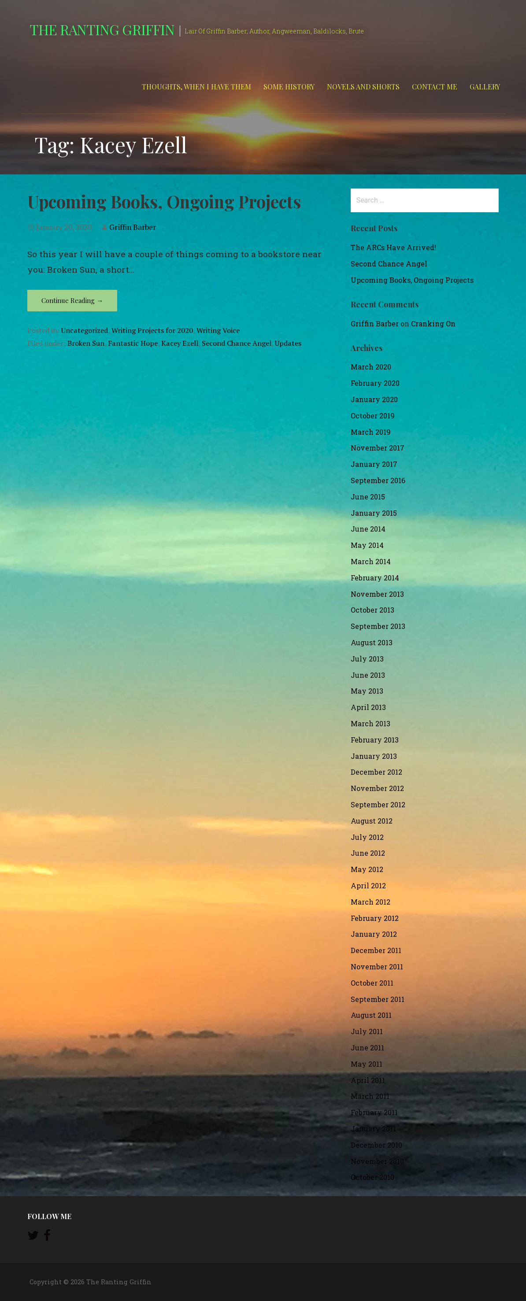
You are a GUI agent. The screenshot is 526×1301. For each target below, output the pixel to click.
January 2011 (373, 1128)
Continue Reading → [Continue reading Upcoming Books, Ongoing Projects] (72, 300)
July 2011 (367, 1031)
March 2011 (370, 1096)
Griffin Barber (132, 227)
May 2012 (367, 869)
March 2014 (371, 561)
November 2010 (377, 1161)
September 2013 (378, 626)
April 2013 (368, 707)
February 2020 (375, 383)
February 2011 (374, 1112)
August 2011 (371, 1015)
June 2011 (367, 1047)
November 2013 (377, 594)
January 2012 (374, 934)
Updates (288, 343)
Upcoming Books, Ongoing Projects (164, 201)
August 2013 (372, 642)
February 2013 (375, 739)
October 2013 (372, 609)
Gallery (485, 86)
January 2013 (374, 756)
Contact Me (434, 86)
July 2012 (367, 837)
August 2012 (372, 820)
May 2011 (366, 1063)
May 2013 (367, 690)
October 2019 (373, 415)
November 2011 (377, 966)
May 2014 (367, 545)
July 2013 (367, 658)
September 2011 (377, 999)
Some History (289, 86)
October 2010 (372, 1177)
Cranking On (433, 323)
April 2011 (368, 1080)
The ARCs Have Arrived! (393, 247)
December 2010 (376, 1144)
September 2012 (378, 804)
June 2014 (368, 528)
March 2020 (371, 366)
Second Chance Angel (236, 343)
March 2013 (370, 723)
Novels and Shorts (363, 86)
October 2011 (372, 982)
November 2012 (377, 788)
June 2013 (368, 675)
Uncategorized (84, 330)
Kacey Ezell (179, 343)
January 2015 (374, 512)
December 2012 (376, 771)
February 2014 (375, 577)
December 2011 (376, 950)
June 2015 (368, 496)
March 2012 (370, 901)
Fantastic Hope (133, 343)
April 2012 (368, 885)
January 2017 (374, 464)
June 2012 (368, 852)
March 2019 (371, 431)
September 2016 (378, 480)
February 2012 (375, 918)
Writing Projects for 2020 (152, 330)
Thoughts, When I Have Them (196, 86)
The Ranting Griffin (102, 29)
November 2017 (377, 447)
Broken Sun (85, 343)
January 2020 (374, 399)
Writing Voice (218, 330)
